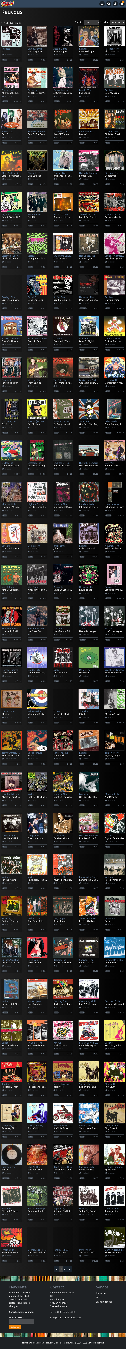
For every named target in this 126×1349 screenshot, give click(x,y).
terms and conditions (33, 1342)
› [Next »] (69, 1269)
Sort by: (79, 22)
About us (101, 1293)
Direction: (105, 22)
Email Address (16, 1317)
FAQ (98, 1297)
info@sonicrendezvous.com (65, 1317)
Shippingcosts (104, 1301)
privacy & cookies (55, 1342)
